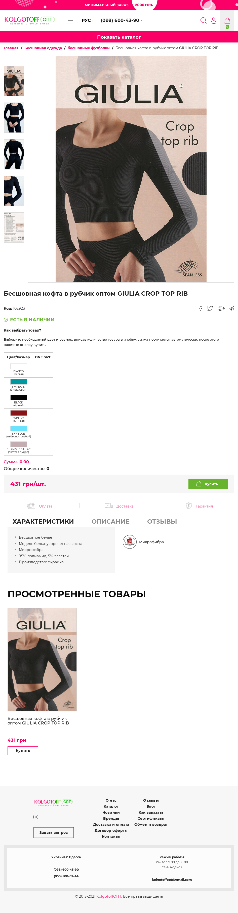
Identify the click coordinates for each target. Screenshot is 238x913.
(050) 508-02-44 (66, 876)
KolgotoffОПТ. (109, 896)
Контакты (111, 836)
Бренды (111, 818)
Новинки (111, 812)
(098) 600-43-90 (66, 870)
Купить (211, 484)
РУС (86, 20)
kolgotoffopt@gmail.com (172, 880)
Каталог (111, 806)
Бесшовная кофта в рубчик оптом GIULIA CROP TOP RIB (38, 720)
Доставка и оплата (111, 824)
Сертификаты (151, 818)
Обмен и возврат (151, 824)
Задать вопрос (53, 832)
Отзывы (151, 800)
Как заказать (151, 812)
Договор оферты (111, 830)
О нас (111, 800)
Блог (150, 806)
